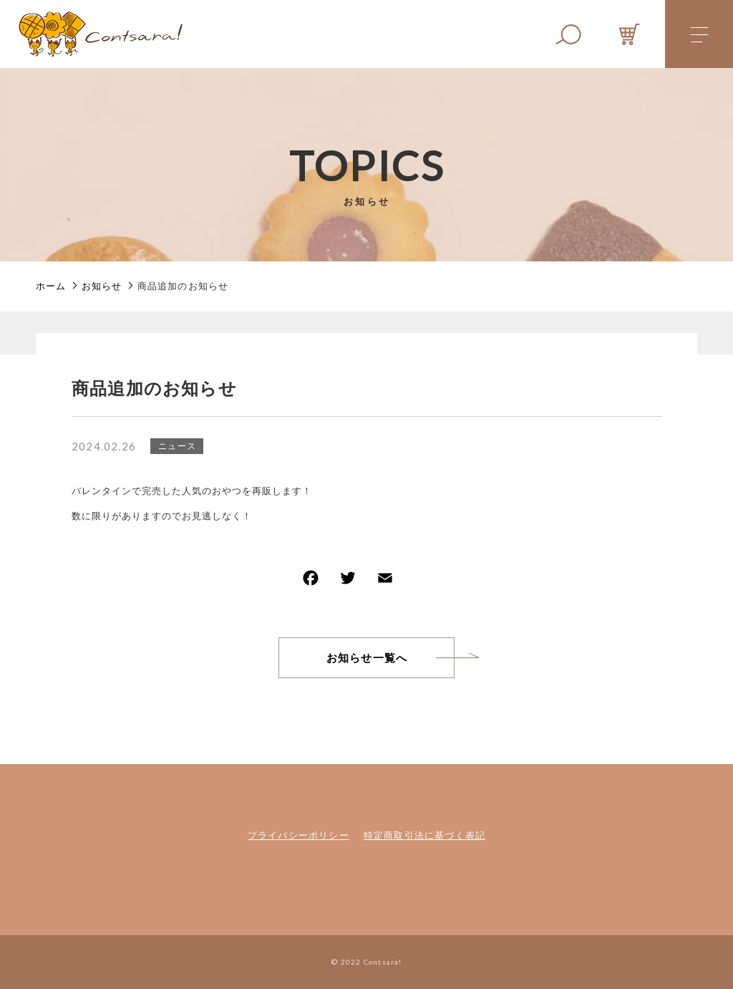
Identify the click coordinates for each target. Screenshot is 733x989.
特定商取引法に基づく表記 (424, 835)
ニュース (177, 445)
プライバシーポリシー (298, 835)
